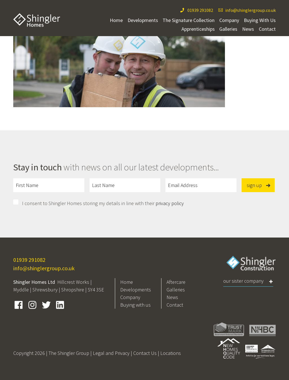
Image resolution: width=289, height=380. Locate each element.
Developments (143, 20)
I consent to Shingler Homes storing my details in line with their (103, 203)
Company (229, 20)
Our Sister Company (243, 281)
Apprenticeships (198, 29)
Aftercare (176, 282)
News (248, 29)
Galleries (228, 29)
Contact (267, 29)
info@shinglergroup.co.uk (250, 10)
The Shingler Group (69, 353)
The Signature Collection (188, 20)
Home (116, 20)
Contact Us (145, 353)
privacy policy (170, 203)
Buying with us (135, 305)
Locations (170, 353)
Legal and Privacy (111, 353)
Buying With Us (260, 20)
